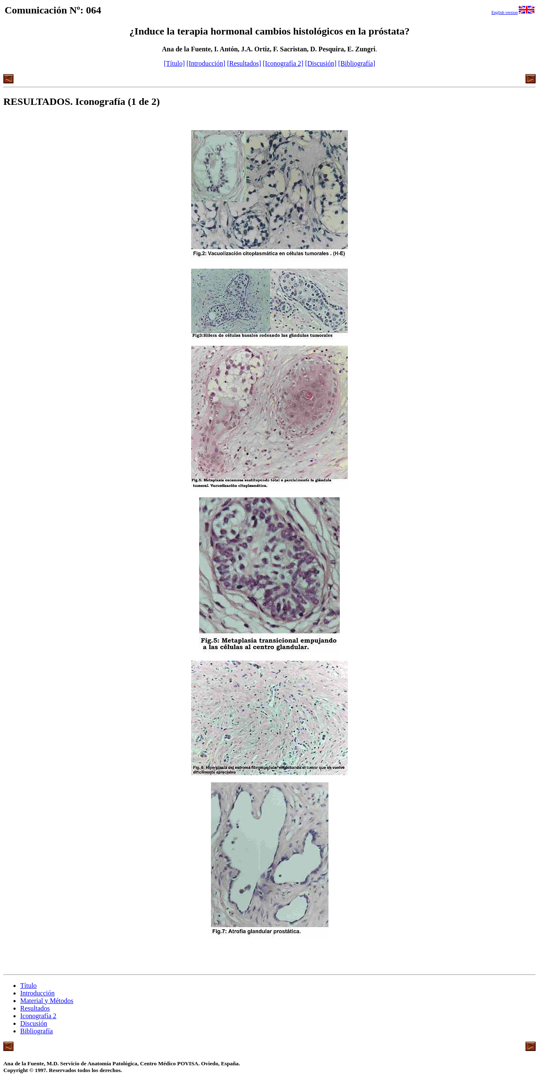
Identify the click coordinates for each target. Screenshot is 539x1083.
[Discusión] (320, 63)
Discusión (33, 1023)
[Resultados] (244, 63)
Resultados (35, 1008)
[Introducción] (206, 63)
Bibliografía (36, 1031)
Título (28, 985)
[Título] (174, 63)
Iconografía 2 (38, 1015)
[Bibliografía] (356, 63)
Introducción (37, 993)
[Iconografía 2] (283, 63)
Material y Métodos (46, 1000)
